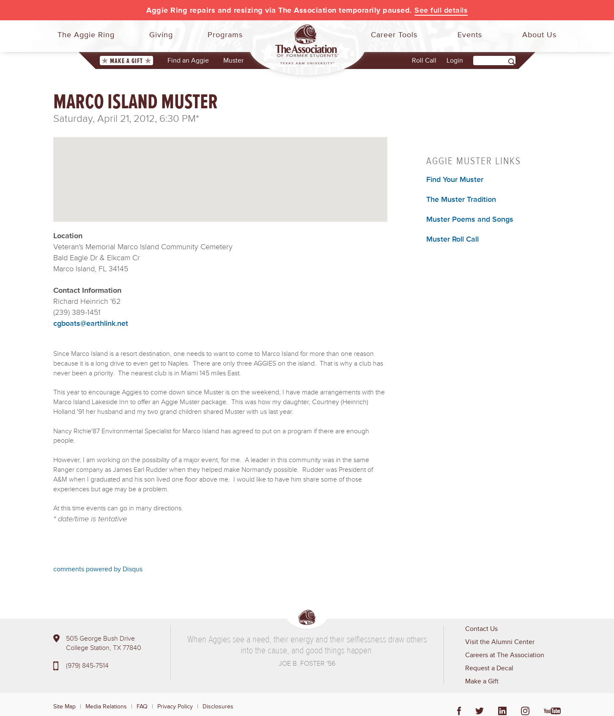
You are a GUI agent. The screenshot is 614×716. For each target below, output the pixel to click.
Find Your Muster (454, 179)
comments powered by (98, 569)
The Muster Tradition (461, 199)
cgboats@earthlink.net (90, 323)
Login (455, 60)
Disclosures (218, 706)
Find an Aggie (188, 60)
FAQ (142, 706)
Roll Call (424, 60)
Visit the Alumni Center (500, 642)
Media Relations (106, 706)
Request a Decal (489, 668)
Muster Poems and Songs (469, 219)
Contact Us (481, 629)
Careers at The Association (504, 655)
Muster (233, 60)
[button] (220, 172)
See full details (441, 10)
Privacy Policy (175, 706)
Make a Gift (126, 61)
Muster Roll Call (452, 239)
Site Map (64, 706)
